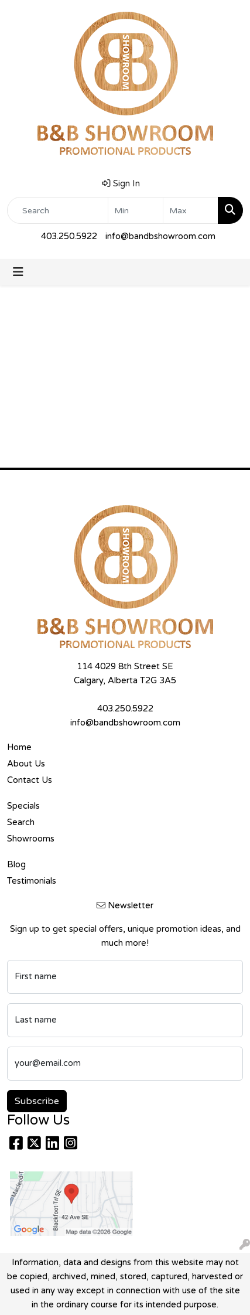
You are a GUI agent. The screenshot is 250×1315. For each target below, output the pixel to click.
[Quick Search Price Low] (135, 210)
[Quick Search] (57, 210)
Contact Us (29, 780)
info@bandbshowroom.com (160, 236)
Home (19, 747)
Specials (23, 806)
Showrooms (30, 839)
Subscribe (37, 1101)
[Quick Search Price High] (190, 210)
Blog (16, 865)
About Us (26, 764)
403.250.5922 (69, 236)
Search (21, 822)
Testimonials (31, 881)
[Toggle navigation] (18, 272)
